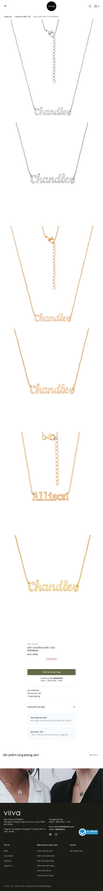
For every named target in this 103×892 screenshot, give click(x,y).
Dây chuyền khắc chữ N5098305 (45, 17)
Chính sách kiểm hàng (45, 866)
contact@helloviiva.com (64, 827)
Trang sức (8, 17)
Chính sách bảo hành (45, 876)
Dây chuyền (8, 856)
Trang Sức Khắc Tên (23, 17)
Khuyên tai (8, 866)
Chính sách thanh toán (45, 856)
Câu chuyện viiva (76, 852)
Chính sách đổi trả (44, 871)
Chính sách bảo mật (44, 852)
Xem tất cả (94, 756)
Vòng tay (7, 861)
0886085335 (60, 830)
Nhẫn (6, 852)
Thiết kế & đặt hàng (51, 673)
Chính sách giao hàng (45, 861)
